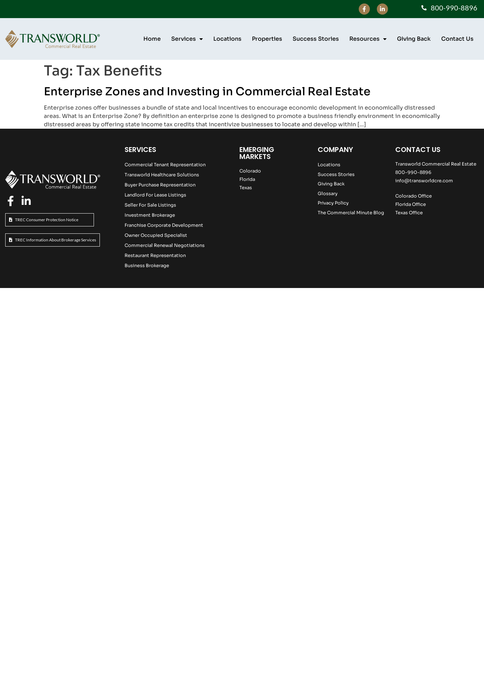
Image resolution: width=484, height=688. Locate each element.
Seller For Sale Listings (150, 205)
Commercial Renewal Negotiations (165, 245)
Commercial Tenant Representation (165, 165)
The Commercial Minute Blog (351, 213)
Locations (227, 38)
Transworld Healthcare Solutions (162, 175)
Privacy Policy (333, 203)
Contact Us (457, 38)
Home (152, 38)
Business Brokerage (147, 266)
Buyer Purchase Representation (160, 185)
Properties (267, 38)
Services (187, 39)
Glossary (328, 194)
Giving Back (414, 38)
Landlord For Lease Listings (155, 195)
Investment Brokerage (150, 215)
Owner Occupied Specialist (156, 235)
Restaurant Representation (155, 255)
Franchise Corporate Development (164, 225)
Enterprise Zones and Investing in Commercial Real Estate (207, 91)
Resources (368, 39)
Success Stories (316, 38)
